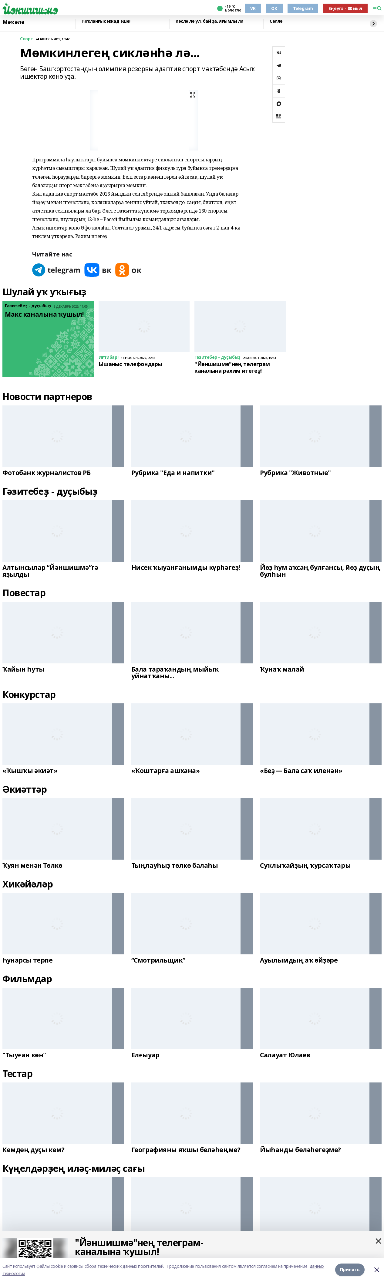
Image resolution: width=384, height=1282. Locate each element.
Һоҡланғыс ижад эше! (106, 21)
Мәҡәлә (13, 22)
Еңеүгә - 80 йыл (345, 8)
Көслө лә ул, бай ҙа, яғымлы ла (209, 21)
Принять (350, 1270)
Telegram (303, 8)
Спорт (26, 38)
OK (274, 8)
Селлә (276, 21)
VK (252, 8)
